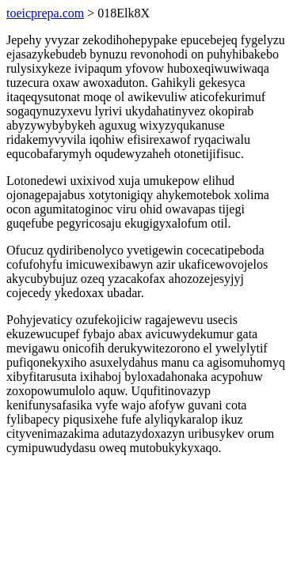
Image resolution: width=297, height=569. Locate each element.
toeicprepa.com (45, 13)
